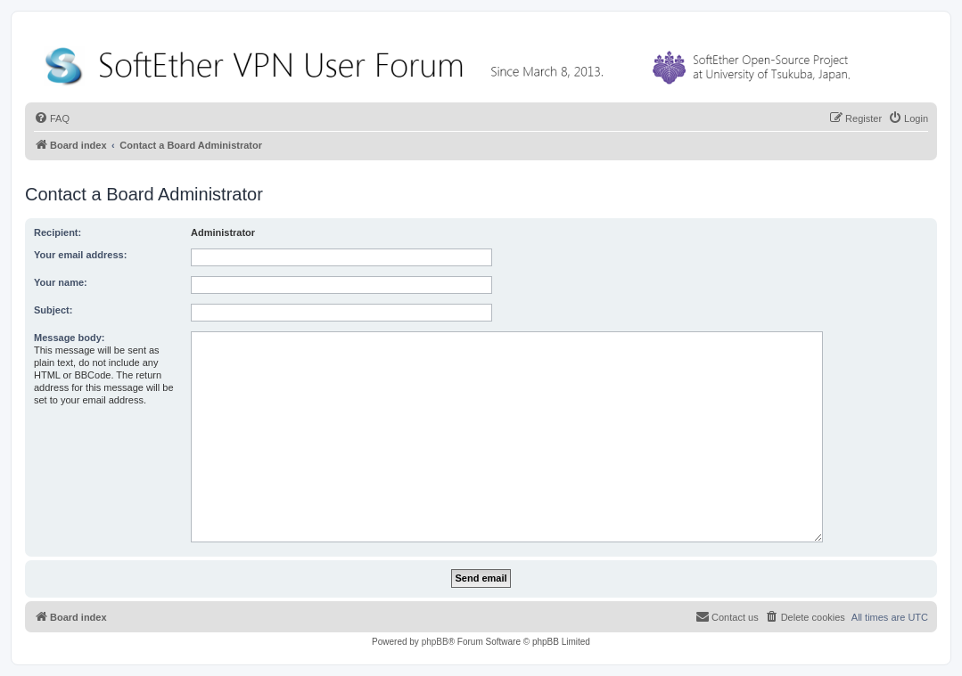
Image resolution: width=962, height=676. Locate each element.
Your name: (60, 282)
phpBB (435, 642)
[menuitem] (52, 118)
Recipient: (57, 232)
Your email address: (80, 254)
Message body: (69, 337)
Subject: (53, 310)
